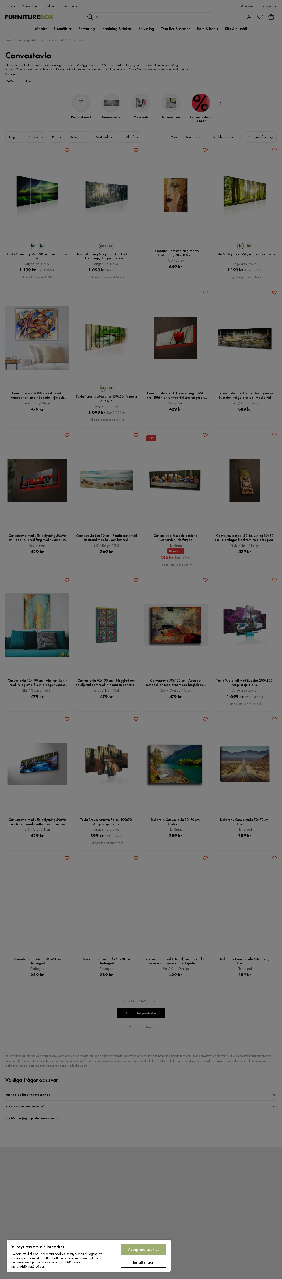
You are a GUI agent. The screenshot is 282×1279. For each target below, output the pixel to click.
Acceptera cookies (143, 1249)
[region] (89, 1256)
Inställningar (143, 1262)
